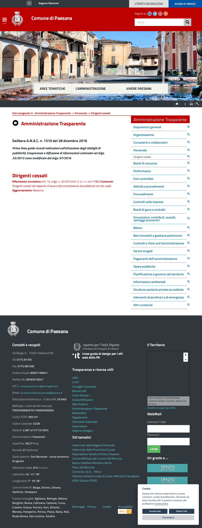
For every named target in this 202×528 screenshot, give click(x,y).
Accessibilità (125, 507)
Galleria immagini (82, 430)
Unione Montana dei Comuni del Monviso (97, 458)
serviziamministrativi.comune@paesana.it (41, 393)
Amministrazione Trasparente (89, 408)
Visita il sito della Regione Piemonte (93, 445)
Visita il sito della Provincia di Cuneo (93, 450)
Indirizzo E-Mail (156, 422)
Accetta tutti (155, 511)
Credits (107, 507)
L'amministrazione (91, 88)
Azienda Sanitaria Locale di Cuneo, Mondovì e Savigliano (106, 476)
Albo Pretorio (80, 404)
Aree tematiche (52, 88)
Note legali (78, 507)
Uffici (75, 378)
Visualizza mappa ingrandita (161, 408)
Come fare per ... (82, 395)
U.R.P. (75, 382)
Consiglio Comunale (84, 386)
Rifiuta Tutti (181, 511)
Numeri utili (79, 391)
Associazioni (79, 426)
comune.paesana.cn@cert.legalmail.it (39, 386)
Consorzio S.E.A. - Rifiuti (86, 472)
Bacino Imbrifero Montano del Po (92, 463)
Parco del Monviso (83, 467)
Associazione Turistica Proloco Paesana (95, 454)
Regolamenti (79, 417)
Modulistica (79, 413)
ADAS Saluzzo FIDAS (84, 480)
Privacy (91, 507)
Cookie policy (161, 503)
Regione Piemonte (49, 3)
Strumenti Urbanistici (85, 422)
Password (153, 435)
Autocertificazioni (82, 400)
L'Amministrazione (98, 103)
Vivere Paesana (139, 88)
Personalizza (168, 517)
